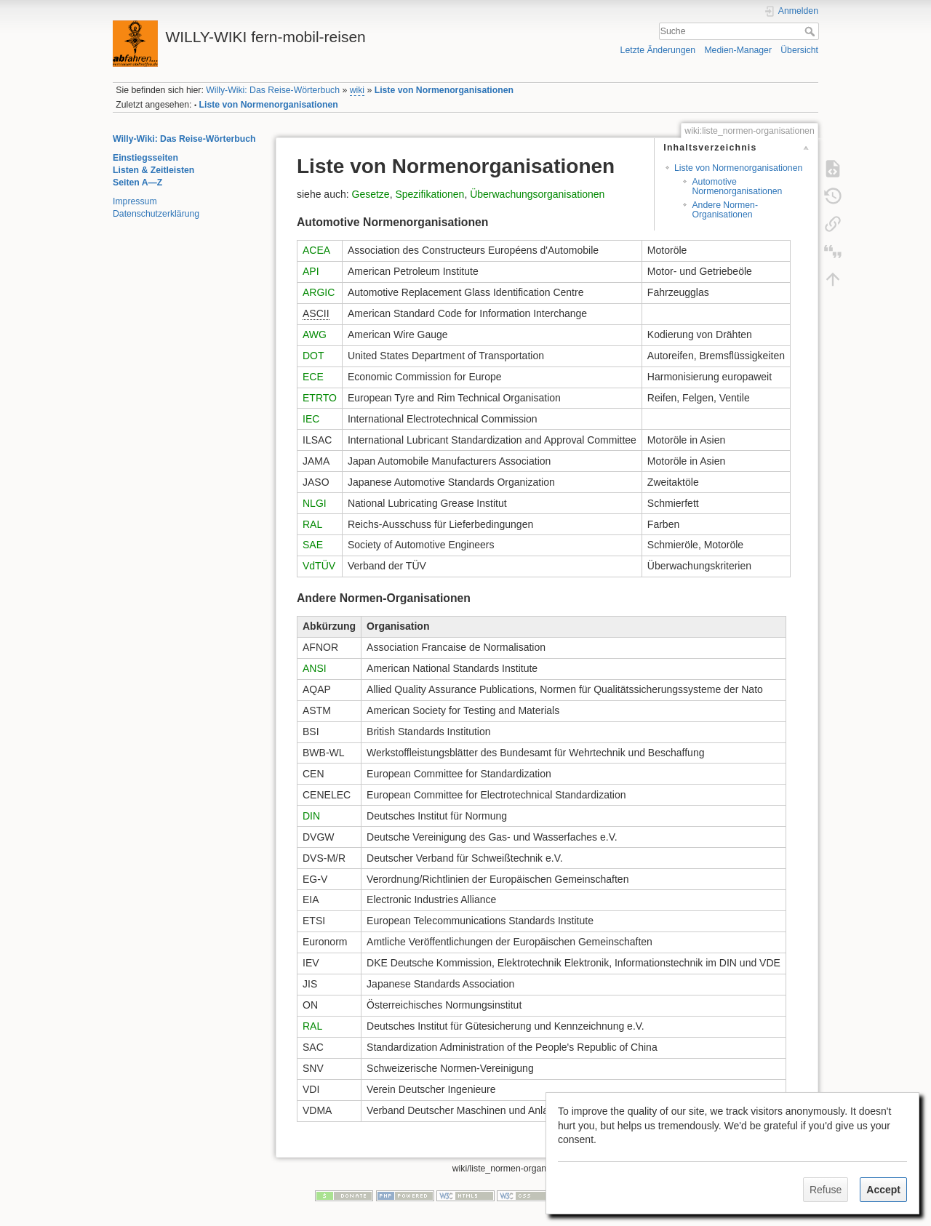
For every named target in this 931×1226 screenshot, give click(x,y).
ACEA (316, 250)
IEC (311, 419)
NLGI (315, 503)
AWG (315, 334)
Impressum (135, 201)
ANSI (315, 668)
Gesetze (371, 194)
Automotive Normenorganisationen (737, 186)
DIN (311, 816)
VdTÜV (319, 566)
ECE (313, 376)
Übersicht (799, 50)
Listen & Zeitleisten (153, 170)
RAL (312, 524)
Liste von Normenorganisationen (444, 90)
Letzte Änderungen (658, 50)
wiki (357, 90)
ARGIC (319, 292)
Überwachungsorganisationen (537, 194)
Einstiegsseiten (145, 158)
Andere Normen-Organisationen (725, 210)
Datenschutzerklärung (156, 214)
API (311, 271)
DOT (313, 355)
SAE (313, 544)
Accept (883, 1189)
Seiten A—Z (137, 182)
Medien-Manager (738, 50)
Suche (811, 31)
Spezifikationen (429, 194)
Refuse (826, 1189)
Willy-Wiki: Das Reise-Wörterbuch (273, 90)
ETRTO (320, 398)
